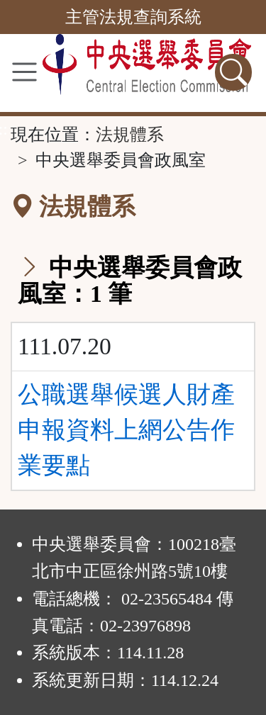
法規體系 (130, 134)
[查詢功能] (233, 72)
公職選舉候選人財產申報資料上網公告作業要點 (126, 430)
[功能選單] (24, 72)
